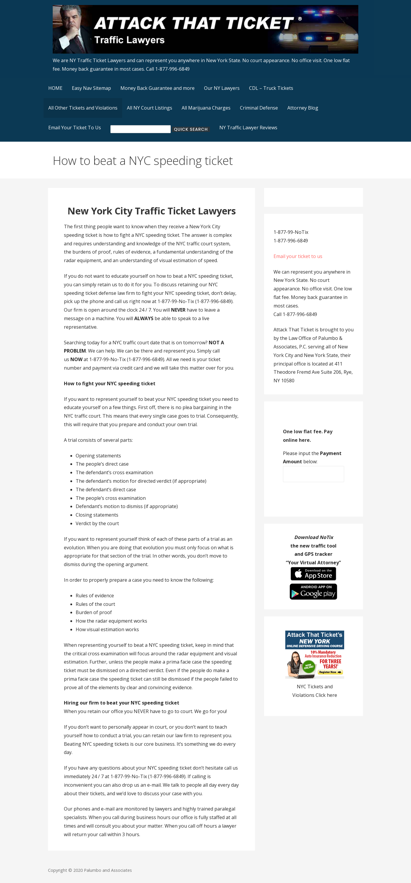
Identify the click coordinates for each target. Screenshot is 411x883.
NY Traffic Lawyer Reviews (248, 127)
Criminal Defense (259, 108)
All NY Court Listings (149, 108)
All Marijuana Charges (206, 108)
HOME (55, 88)
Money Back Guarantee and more (157, 88)
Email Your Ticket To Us (74, 127)
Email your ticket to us (298, 256)
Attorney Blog (302, 108)
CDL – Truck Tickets (271, 88)
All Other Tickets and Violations (82, 108)
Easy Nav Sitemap (91, 88)
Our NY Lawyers (222, 88)
